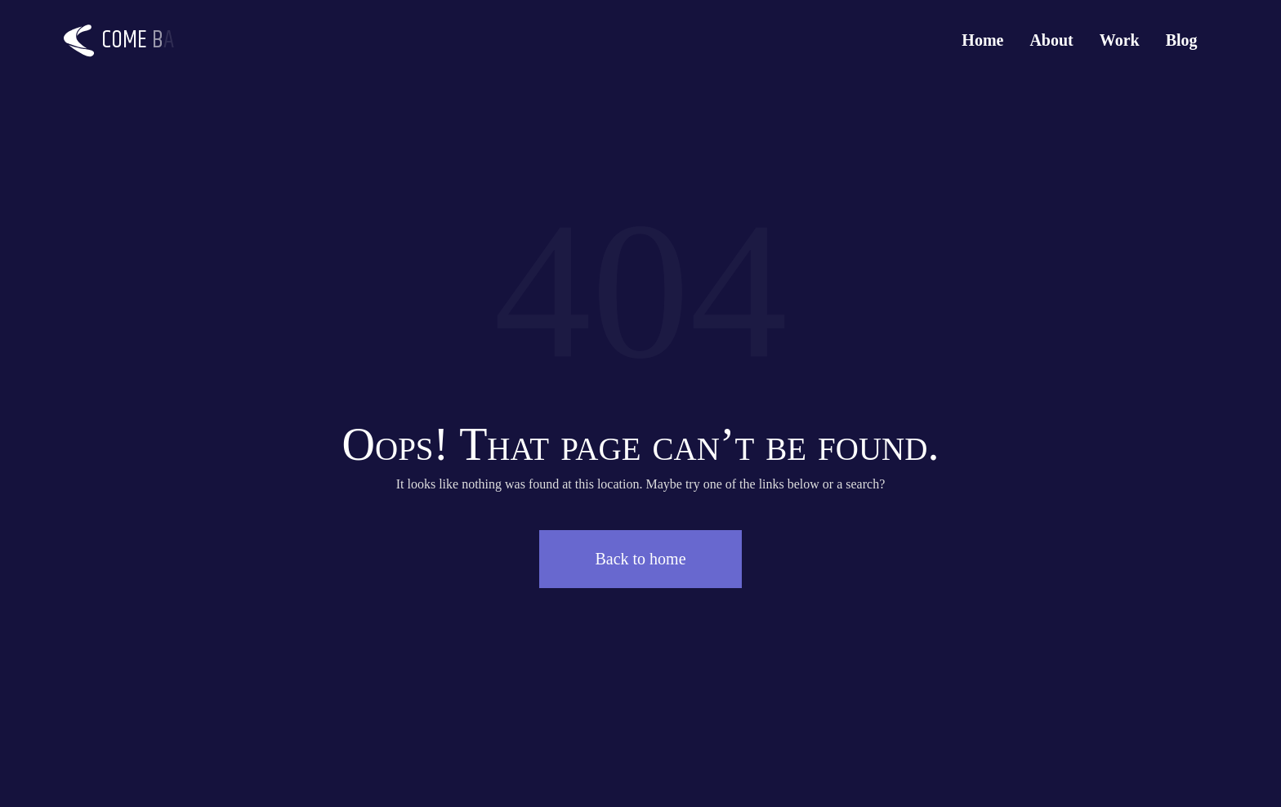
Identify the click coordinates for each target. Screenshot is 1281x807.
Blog (1182, 40)
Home (982, 40)
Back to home (640, 559)
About (1051, 40)
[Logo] (129, 40)
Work (1120, 40)
